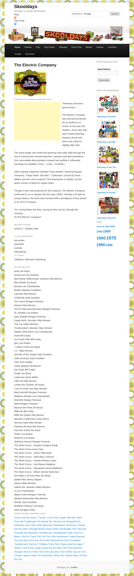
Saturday (63, 47)
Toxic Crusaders (72, 540)
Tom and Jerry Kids (39, 540)
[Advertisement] (37, 121)
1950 (107, 231)
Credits (74, 567)
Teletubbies (59, 525)
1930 (112, 226)
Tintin (70, 532)
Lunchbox (112, 47)
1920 (107, 226)
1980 (101, 245)
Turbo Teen (54, 544)
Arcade (18, 54)
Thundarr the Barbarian (26, 532)
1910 (102, 226)
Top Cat (77, 551)
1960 (101, 238)
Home (17, 47)
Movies (89, 47)
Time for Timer (28, 536)
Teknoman (47, 525)
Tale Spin (71, 517)
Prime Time (76, 47)
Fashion (28, 47)
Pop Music (30, 54)
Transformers (21, 544)
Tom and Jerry (21, 540)
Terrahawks (65, 529)
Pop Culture (49, 47)
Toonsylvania (56, 540)
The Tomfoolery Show (48, 555)
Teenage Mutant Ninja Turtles (44, 529)
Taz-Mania (42, 521)
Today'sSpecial (77, 536)
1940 (100, 231)
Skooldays (25, 6)
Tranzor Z (33, 544)
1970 (111, 237)
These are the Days (52, 547)
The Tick (41, 536)
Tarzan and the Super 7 (26, 517)
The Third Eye (79, 529)
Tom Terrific (66, 551)
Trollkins (43, 544)
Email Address (104, 69)
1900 (98, 226)
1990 (109, 245)
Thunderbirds (59, 532)
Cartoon (99, 47)
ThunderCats (45, 532)
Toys (38, 47)
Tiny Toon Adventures (57, 536)
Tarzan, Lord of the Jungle (52, 517)
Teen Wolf (36, 525)
